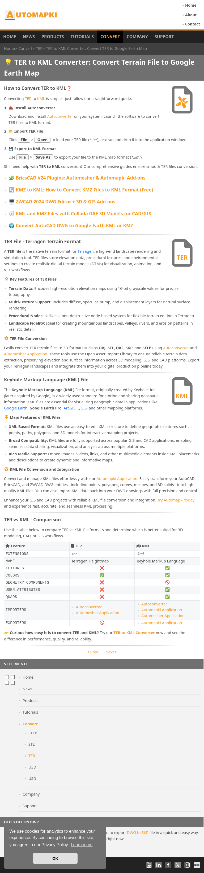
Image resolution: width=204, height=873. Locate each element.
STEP (32, 732)
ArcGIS (69, 408)
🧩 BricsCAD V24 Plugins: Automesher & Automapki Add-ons (77, 178)
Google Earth (15, 408)
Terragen (86, 251)
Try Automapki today (175, 500)
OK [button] (55, 858)
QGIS (82, 408)
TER (28, 98)
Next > (111, 651)
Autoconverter (60, 116)
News (29, 37)
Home (191, 5)
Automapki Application (117, 478)
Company (137, 37)
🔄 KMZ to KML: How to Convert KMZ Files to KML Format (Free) (81, 190)
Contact (192, 24)
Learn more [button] (82, 845)
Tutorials (82, 37)
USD (32, 778)
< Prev (92, 651)
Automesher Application (25, 353)
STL (31, 744)
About (191, 14)
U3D (32, 767)
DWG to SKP (137, 832)
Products (52, 37)
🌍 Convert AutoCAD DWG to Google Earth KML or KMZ (71, 225)
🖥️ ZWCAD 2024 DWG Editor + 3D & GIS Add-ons (62, 202)
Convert (110, 37)
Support (164, 37)
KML (41, 98)
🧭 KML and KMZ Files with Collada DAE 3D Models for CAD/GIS (80, 214)
